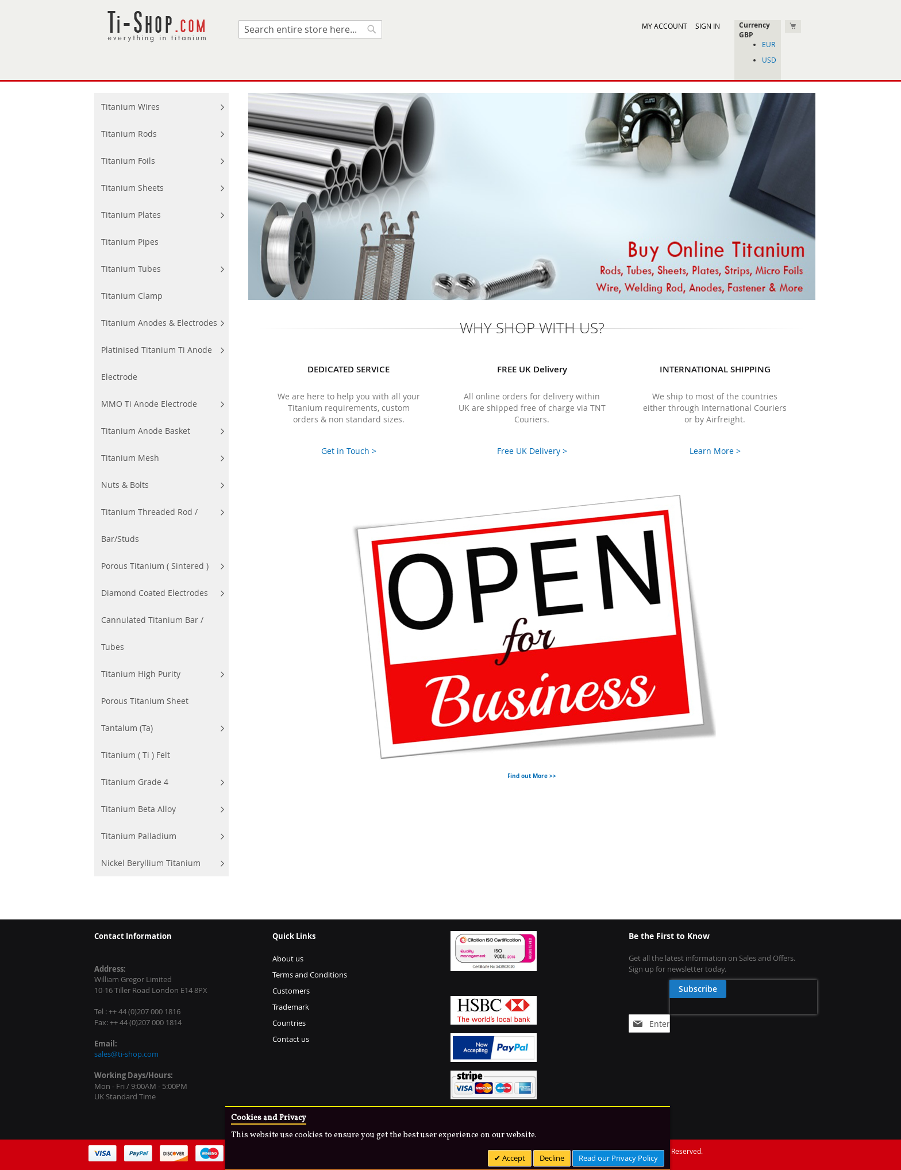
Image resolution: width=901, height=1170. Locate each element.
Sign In (707, 25)
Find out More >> (531, 776)
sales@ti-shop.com (126, 1054)
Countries (289, 1023)
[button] (757, 35)
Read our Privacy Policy (618, 1158)
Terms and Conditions (309, 974)
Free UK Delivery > (532, 450)
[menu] (161, 484)
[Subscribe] (782, 989)
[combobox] (310, 29)
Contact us (290, 1039)
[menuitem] (161, 106)
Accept (512, 1158)
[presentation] (702, 1015)
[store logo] (156, 27)
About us (287, 958)
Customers (291, 991)
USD (769, 59)
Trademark (290, 1007)
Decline (552, 1158)
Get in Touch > (348, 450)
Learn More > (715, 450)
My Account (664, 25)
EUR (768, 44)
